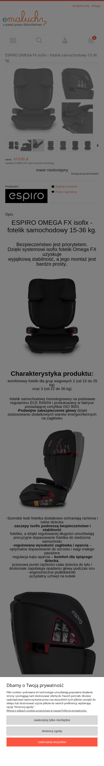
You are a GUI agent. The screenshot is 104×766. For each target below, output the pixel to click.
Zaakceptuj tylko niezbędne (52, 720)
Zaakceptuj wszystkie (52, 742)
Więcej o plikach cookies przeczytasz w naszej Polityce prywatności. (46, 710)
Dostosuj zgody (52, 731)
